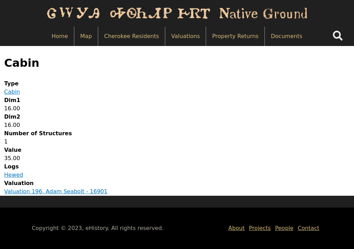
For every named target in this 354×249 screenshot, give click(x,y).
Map (86, 36)
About (237, 228)
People (284, 228)
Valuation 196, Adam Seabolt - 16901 (56, 191)
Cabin (12, 92)
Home (60, 36)
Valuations (185, 36)
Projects (260, 228)
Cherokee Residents (131, 36)
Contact (308, 228)
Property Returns (235, 36)
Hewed (13, 175)
